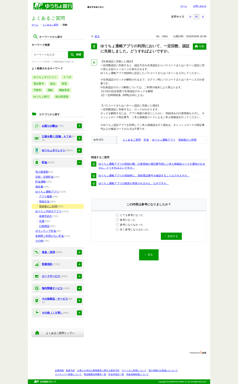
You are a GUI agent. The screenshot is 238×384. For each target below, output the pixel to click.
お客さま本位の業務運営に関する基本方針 (98, 370)
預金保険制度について (137, 374)
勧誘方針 (70, 370)
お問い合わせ (199, 6)
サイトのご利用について (134, 370)
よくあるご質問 (50, 25)
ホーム (183, 6)
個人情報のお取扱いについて (163, 370)
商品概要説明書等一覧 (95, 374)
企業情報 (59, 370)
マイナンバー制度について (68, 374)
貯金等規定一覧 (116, 374)
